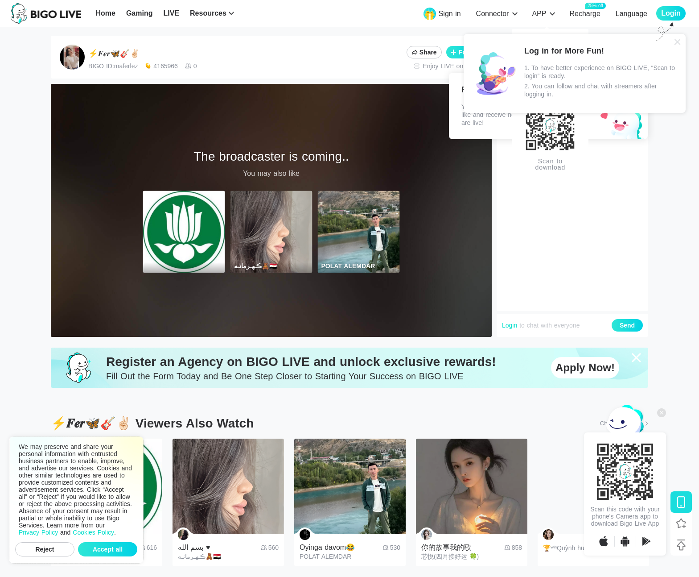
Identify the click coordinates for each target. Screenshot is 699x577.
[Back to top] (681, 545)
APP (539, 13)
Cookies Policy (93, 532)
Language (631, 13)
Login (509, 325)
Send (627, 325)
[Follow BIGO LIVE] (681, 523)
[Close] (677, 41)
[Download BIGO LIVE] (681, 502)
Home (105, 13)
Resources (208, 13)
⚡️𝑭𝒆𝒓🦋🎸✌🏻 (114, 53)
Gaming (139, 13)
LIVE (171, 13)
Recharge (584, 13)
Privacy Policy (38, 532)
